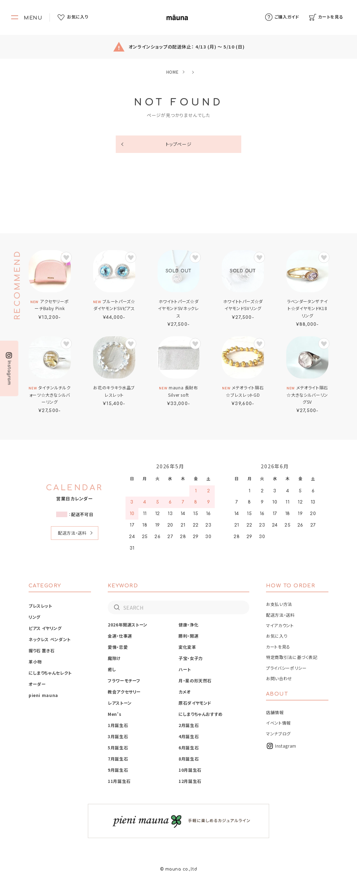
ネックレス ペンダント (50, 639)
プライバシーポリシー (286, 668)
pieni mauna (43, 695)
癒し (112, 669)
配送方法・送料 (72, 533)
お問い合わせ (279, 678)
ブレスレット (40, 606)
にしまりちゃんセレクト (50, 673)
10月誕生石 (190, 770)
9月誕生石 (118, 770)
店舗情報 (275, 712)
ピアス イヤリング (45, 628)
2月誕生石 (188, 725)
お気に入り (276, 636)
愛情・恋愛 (118, 647)
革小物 (35, 662)
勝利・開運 (188, 636)
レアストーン (120, 703)
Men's (114, 714)
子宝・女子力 (190, 658)
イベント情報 (278, 723)
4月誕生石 (188, 736)
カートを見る (278, 647)
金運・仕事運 (120, 636)
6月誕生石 (188, 747)
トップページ (179, 144)
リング (34, 617)
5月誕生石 (118, 747)
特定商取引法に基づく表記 (292, 657)
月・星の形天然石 (195, 680)
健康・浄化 (188, 625)
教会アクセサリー (124, 692)
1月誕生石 (118, 725)
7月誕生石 (118, 759)
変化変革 (187, 647)
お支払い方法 (279, 604)
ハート (184, 669)
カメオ (184, 692)
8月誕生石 (188, 759)
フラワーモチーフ (124, 680)
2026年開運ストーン (127, 625)
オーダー (37, 684)
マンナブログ (278, 733)
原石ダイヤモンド (195, 703)
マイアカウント (280, 625)
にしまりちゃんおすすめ (200, 714)
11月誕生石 (119, 781)
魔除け (114, 658)
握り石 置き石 (41, 650)
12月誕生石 (190, 781)
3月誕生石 (118, 736)
